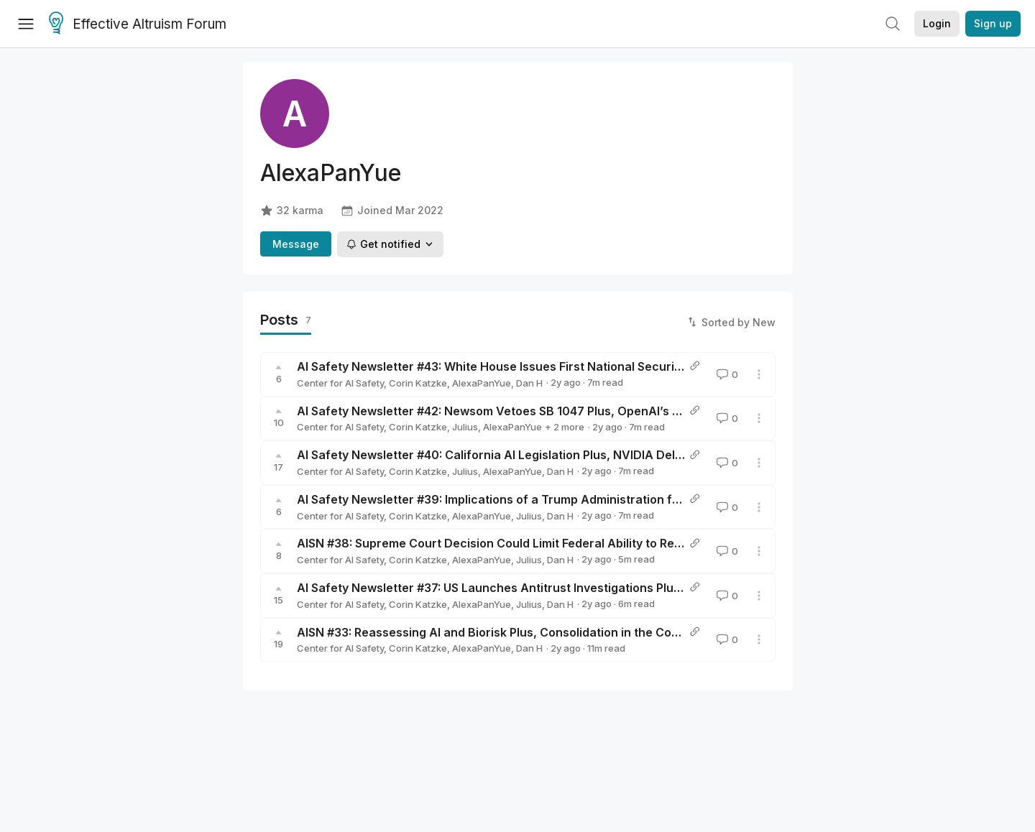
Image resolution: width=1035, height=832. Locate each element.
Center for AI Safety (340, 383)
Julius (465, 427)
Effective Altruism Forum (137, 24)
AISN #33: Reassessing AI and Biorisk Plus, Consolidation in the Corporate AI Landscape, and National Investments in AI (635, 632)
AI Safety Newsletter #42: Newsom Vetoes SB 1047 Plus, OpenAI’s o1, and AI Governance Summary (576, 411)
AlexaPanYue (481, 383)
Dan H (529, 383)
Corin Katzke (418, 383)
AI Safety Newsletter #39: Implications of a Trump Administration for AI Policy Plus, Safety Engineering (586, 499)
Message (295, 244)
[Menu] (26, 23)
